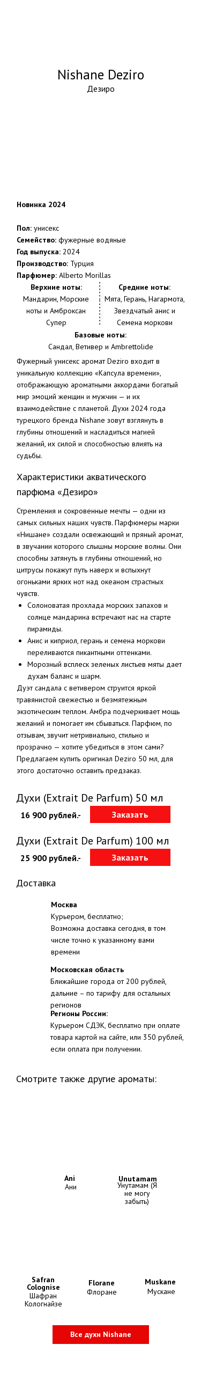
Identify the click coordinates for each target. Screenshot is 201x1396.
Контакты (71, 1381)
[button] (130, 814)
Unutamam (137, 1179)
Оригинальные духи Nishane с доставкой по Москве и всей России (100, 47)
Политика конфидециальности (104, 1368)
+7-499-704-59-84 (146, 8)
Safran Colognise (43, 1283)
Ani (69, 1178)
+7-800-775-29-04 (146, 20)
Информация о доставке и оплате (109, 1354)
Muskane (160, 1282)
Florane (101, 1283)
